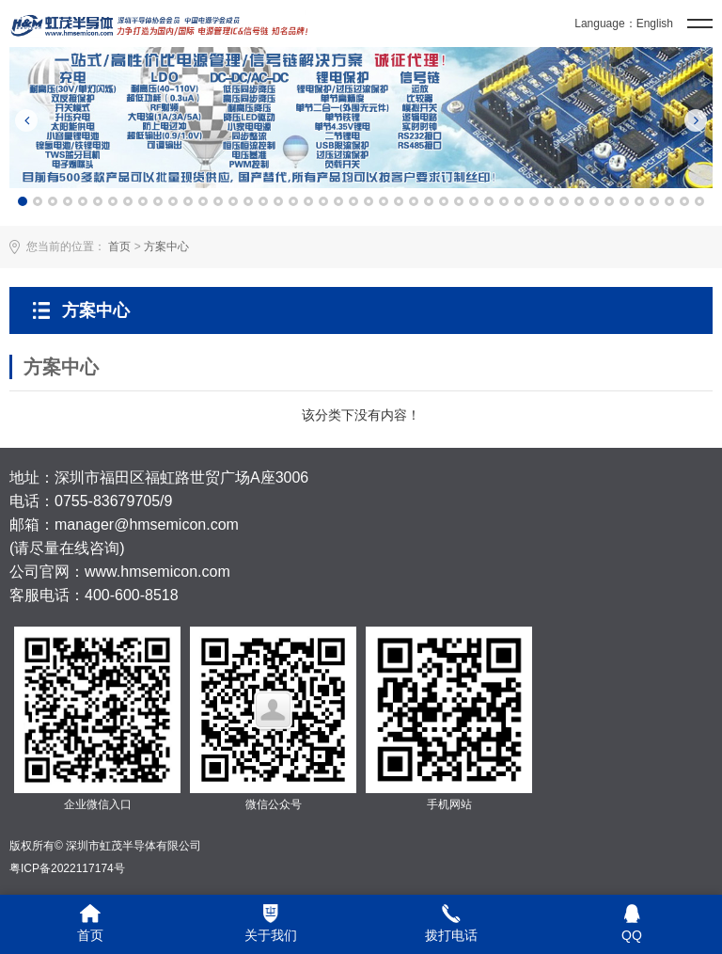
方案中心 (166, 246)
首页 (119, 246)
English (654, 23)
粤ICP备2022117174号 (67, 868)
